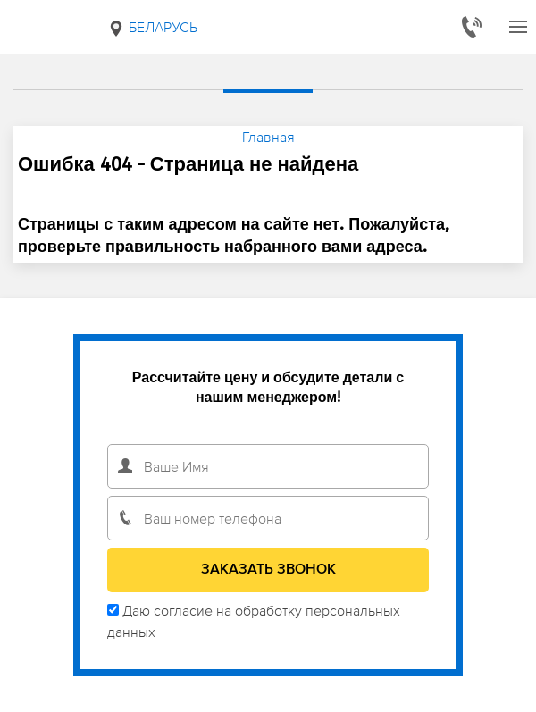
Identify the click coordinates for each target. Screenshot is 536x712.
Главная (268, 137)
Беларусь (152, 28)
